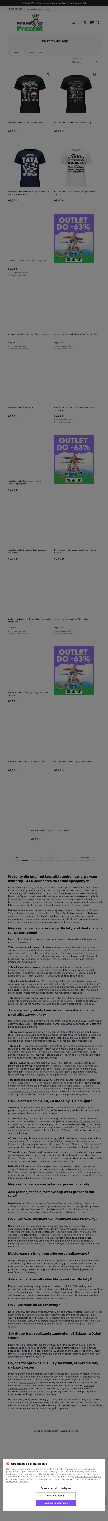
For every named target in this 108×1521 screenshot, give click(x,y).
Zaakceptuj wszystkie (56, 1503)
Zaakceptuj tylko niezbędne (55, 1488)
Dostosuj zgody (55, 1495)
